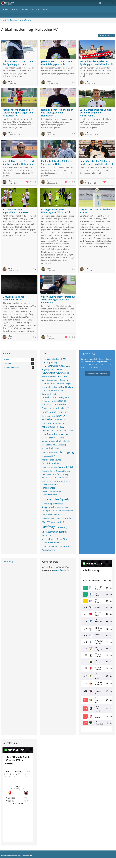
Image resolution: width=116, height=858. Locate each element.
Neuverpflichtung (50, 452)
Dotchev (59, 390)
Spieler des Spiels (56, 499)
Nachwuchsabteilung (50, 448)
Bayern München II (49, 376)
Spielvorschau (56, 503)
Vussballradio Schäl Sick (54, 539)
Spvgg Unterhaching (51, 507)
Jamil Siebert (47, 419)
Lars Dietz (63, 430)
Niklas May (46, 456)
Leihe (70, 430)
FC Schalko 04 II (48, 404)
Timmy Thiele (67, 510)
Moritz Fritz (47, 444)
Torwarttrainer (48, 518)
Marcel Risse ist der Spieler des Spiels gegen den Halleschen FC (19, 162)
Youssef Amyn (48, 550)
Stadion (64, 507)
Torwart (58, 514)
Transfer (67, 518)
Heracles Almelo (48, 416)
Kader (61, 423)
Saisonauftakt (61, 477)
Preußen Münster (49, 474)
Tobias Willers (47, 514)
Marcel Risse (47, 437)
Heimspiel (63, 411)
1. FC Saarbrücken (50, 365)
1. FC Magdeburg (49, 362)
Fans (67, 397)
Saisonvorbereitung (50, 481)
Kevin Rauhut (47, 430)
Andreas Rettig (55, 369)
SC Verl (44, 484)
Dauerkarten (54, 387)
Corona (45, 387)
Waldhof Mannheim (51, 542)
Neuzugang (66, 452)
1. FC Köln (65, 359)
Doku (52, 390)
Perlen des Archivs (49, 467)
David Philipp (66, 387)
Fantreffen (46, 401)
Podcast (62, 467)
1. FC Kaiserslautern (51, 359)
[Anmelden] (106, 3)
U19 (62, 522)
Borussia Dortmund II (51, 380)
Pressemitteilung (63, 471)
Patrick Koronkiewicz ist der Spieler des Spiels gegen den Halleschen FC (18, 112)
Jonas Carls (46, 423)
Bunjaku (64, 380)
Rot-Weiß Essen (48, 478)
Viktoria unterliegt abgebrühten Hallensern (16, 211)
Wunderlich (66, 546)
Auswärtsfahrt (48, 372)
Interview (60, 415)
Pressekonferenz (48, 471)
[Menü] (112, 3)
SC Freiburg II (64, 481)
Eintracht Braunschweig (53, 397)
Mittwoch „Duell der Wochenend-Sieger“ (13, 298)
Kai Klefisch (48, 426)
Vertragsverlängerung (54, 531)
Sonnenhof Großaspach (51, 491)
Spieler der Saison (49, 495)
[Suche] (100, 3)
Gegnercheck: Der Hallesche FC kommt (96, 211)
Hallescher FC (62, 408)
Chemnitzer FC (48, 383)
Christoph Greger (63, 383)
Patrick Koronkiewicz (51, 459)
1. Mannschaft (65, 366)
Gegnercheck (48, 408)
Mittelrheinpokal (63, 441)
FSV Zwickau (61, 404)
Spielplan (45, 504)
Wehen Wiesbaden (50, 546)
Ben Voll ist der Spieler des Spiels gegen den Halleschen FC (96, 63)
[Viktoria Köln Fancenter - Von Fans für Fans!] (9, 3)
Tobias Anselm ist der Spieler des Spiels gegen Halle (18, 63)
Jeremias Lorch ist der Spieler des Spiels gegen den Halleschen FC (57, 112)
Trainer (57, 518)
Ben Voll (62, 376)
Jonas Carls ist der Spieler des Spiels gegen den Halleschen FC (96, 162)
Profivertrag (62, 474)
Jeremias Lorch (61, 419)
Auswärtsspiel (62, 372)
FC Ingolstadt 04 (58, 401)
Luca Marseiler (49, 434)
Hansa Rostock (49, 411)
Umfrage (49, 526)
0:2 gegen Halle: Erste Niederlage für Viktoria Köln (56, 211)
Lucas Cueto (63, 434)
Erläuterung (8, 561)
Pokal (70, 467)
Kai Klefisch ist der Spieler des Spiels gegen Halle (57, 162)
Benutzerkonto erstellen (97, 373)
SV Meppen (47, 510)
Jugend (54, 423)
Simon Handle (48, 487)
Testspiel (57, 510)
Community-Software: (58, 827)
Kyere (55, 430)
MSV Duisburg (59, 444)
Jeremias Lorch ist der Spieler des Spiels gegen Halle (57, 63)
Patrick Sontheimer (51, 463)
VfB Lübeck (46, 535)
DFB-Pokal (46, 390)
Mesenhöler (59, 438)
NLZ (53, 456)
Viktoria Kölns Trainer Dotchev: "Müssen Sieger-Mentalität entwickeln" (58, 299)
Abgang (45, 369)
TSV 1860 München (51, 522)
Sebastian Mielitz (55, 484)
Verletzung (61, 527)
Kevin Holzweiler (61, 427)
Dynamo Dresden (50, 394)
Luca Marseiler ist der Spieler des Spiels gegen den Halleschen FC (95, 112)
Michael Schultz (48, 441)
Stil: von (58, 831)
